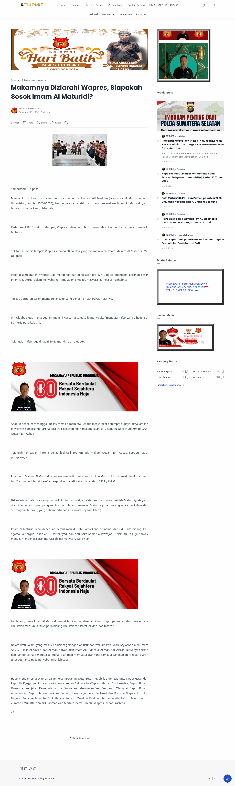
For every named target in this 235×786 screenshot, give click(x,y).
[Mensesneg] (108, 14)
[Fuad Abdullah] (31, 108)
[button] (203, 5)
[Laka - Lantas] (172, 377)
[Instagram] (26, 769)
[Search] (208, 5)
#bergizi (187, 286)
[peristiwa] (181, 136)
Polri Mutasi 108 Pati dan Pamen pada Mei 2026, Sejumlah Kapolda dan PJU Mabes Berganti (192, 199)
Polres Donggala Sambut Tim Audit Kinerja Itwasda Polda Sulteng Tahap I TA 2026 (189, 220)
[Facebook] (21, 769)
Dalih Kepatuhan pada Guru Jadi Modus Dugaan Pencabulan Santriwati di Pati (193, 241)
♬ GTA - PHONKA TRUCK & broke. (188, 288)
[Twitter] (30, 769)
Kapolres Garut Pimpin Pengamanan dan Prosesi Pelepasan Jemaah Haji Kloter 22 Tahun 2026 (192, 177)
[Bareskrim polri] (172, 371)
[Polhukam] (141, 14)
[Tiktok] (34, 769)
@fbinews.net (173, 283)
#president (188, 283)
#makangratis (173, 286)
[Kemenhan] (126, 14)
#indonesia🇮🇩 (200, 286)
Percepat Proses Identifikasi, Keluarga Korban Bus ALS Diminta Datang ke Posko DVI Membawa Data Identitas (193, 144)
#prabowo (201, 283)
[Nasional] (93, 14)
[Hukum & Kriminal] (185, 234)
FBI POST (32, 778)
